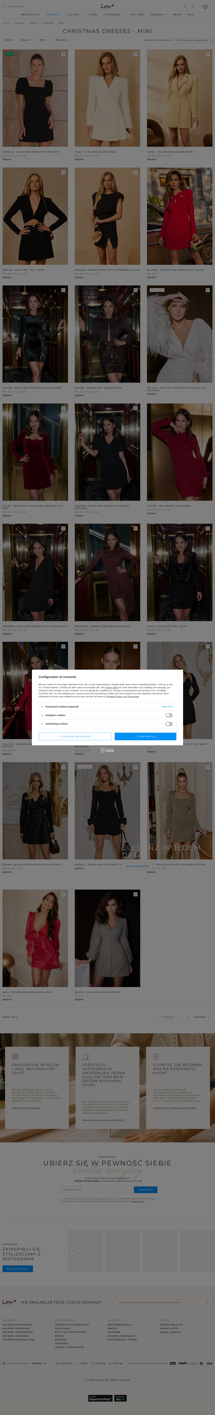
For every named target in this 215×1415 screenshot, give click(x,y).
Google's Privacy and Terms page (122, 696)
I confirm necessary (75, 736)
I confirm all (145, 736)
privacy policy (111, 687)
